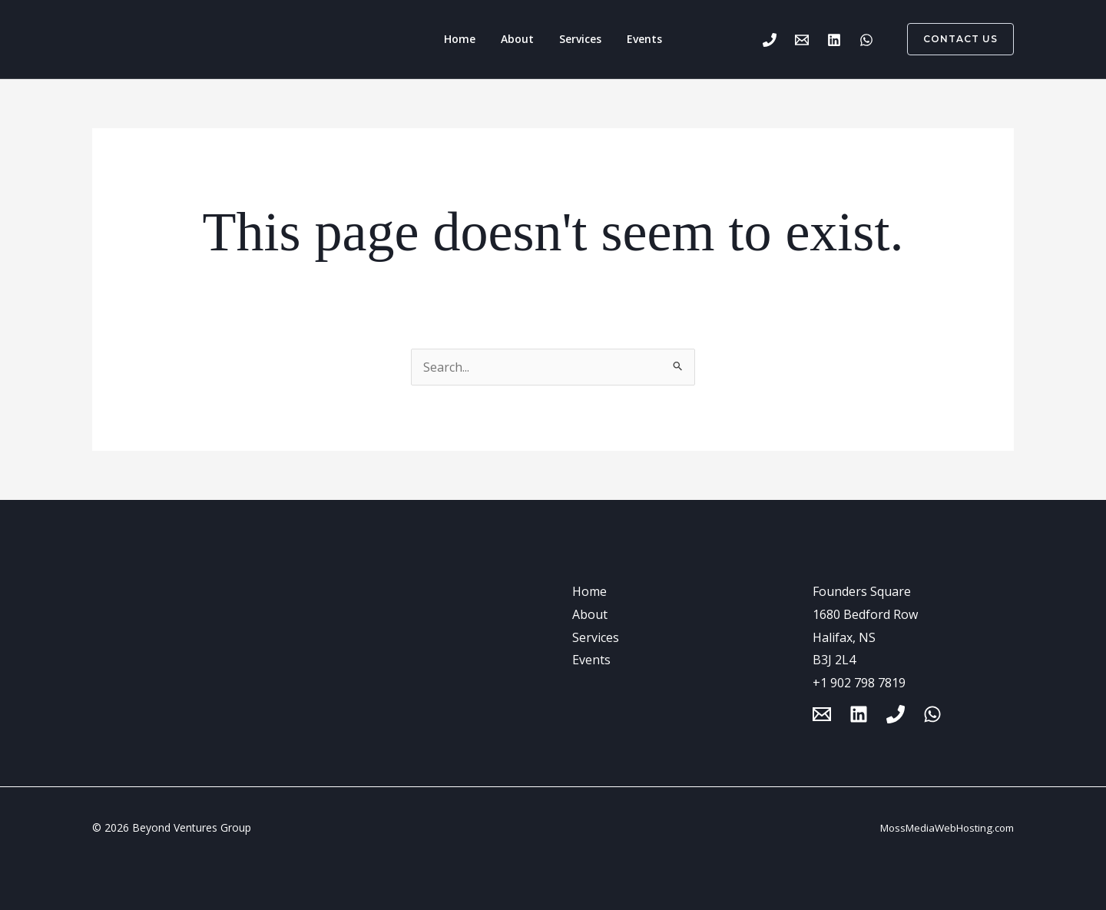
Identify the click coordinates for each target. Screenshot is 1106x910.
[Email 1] (802, 40)
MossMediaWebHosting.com (947, 828)
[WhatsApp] (866, 40)
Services (577, 38)
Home (470, 38)
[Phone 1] (770, 40)
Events (634, 38)
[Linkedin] (834, 40)
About (521, 38)
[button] (951, 39)
